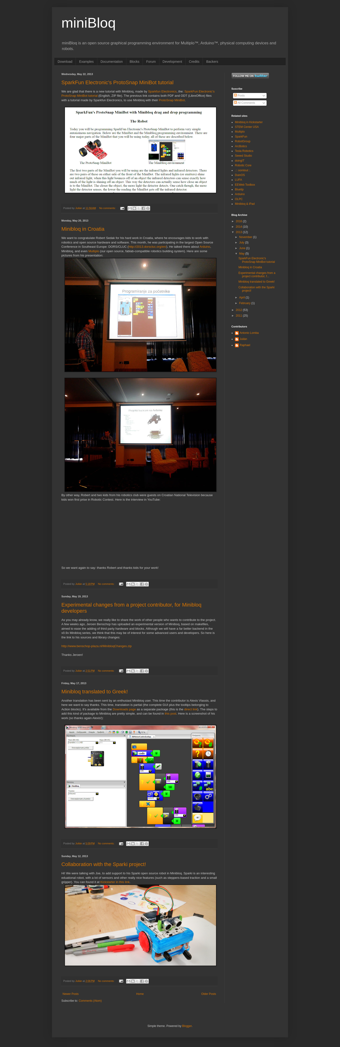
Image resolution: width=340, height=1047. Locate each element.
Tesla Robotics (244, 151)
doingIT (239, 160)
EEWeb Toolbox (245, 184)
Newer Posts (71, 994)
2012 (239, 310)
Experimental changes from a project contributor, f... (256, 274)
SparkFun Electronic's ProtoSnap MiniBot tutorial (117, 82)
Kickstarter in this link (115, 882)
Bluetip (239, 189)
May (242, 253)
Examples (86, 61)
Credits (194, 61)
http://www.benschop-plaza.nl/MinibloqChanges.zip (96, 646)
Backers (212, 61)
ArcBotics (241, 146)
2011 (239, 315)
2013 (239, 232)
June (242, 248)
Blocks (134, 61)
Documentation (112, 61)
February (245, 303)
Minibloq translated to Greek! (94, 692)
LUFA (238, 179)
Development (172, 61)
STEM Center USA (247, 127)
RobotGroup (242, 141)
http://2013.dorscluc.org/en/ (147, 246)
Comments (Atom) (90, 1000)
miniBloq (88, 23)
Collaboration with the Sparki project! (103, 864)
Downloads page (124, 709)
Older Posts (208, 994)
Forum (151, 61)
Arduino (205, 246)
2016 (239, 221)
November (246, 237)
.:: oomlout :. (243, 170)
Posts (239, 95)
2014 (239, 226)
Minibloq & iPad (245, 203)
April (242, 297)
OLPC (239, 199)
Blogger (187, 1026)
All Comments (244, 103)
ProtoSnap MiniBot (172, 100)
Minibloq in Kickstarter (249, 122)
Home (140, 994)
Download (65, 61)
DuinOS (240, 175)
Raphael (245, 345)
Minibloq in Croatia (82, 229)
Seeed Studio (243, 155)
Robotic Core (243, 165)
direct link (190, 709)
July (242, 242)
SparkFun (241, 136)
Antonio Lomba (249, 333)
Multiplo (93, 251)
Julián (243, 339)
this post (170, 713)
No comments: (107, 208)
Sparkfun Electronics (162, 91)
